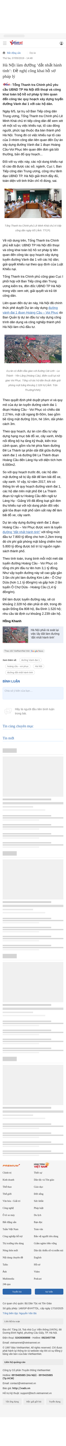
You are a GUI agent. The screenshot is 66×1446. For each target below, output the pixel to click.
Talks (5, 1264)
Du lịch (37, 1215)
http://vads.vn (21, 1388)
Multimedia (8, 1278)
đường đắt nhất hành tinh (20, 672)
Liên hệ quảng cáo (14, 1362)
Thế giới (7, 1194)
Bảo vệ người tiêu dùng (46, 1236)
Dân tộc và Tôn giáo (44, 1179)
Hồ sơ (37, 1264)
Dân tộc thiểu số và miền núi (48, 1250)
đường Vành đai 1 (30, 660)
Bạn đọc (38, 1222)
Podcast (38, 1278)
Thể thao (7, 1187)
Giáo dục (38, 1187)
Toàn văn (38, 1229)
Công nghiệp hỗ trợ (13, 1236)
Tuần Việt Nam (10, 1229)
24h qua (7, 1284)
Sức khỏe (39, 1201)
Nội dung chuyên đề (13, 1257)
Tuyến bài (17, 1291)
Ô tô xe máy (9, 1215)
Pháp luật (38, 1208)
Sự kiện (49, 1291)
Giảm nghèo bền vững (45, 1243)
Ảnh (5, 1271)
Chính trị (7, 1172)
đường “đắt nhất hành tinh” (21, 532)
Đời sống (38, 1194)
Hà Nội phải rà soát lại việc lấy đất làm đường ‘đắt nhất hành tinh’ (45, 634)
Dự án (33, 53)
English (38, 1257)
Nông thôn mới (10, 1250)
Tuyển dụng (54, 1401)
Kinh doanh (8, 1179)
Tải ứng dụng (12, 1401)
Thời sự (38, 1172)
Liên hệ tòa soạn (12, 1321)
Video (37, 1271)
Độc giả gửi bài (33, 1401)
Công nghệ (8, 1208)
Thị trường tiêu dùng (13, 1243)
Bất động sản (14, 53)
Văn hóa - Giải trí (11, 1201)
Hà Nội (38, 666)
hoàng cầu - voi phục (18, 666)
